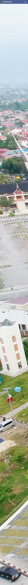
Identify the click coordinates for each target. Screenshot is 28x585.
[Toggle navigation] (25, 2)
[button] (2, 292)
